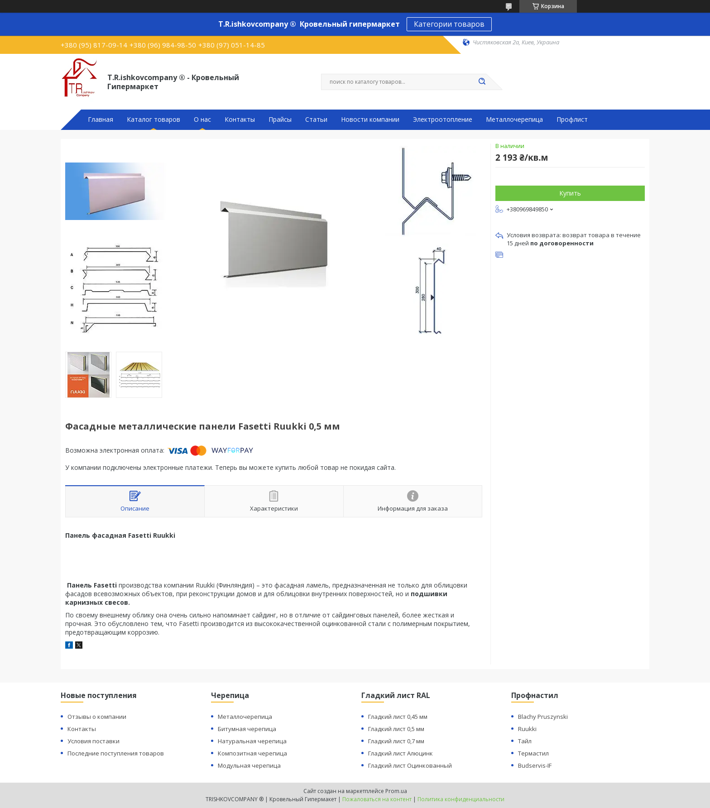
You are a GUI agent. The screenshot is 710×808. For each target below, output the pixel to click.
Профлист (572, 119)
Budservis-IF (535, 765)
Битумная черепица (247, 729)
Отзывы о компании (96, 716)
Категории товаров (449, 24)
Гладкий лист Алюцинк (400, 753)
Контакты (240, 119)
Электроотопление (442, 119)
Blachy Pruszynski (543, 716)
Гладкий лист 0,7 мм (396, 741)
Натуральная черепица (252, 741)
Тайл (525, 741)
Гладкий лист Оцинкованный (410, 765)
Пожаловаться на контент (377, 799)
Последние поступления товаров (115, 753)
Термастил (533, 753)
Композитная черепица (252, 753)
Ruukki (527, 729)
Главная (100, 119)
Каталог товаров (153, 119)
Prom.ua (396, 791)
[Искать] (482, 82)
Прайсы (280, 119)
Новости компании (370, 119)
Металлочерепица (514, 119)
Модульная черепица (249, 765)
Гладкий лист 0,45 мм (397, 716)
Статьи (316, 119)
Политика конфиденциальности (460, 799)
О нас (202, 119)
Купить (570, 193)
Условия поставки (93, 741)
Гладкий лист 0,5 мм (396, 729)
